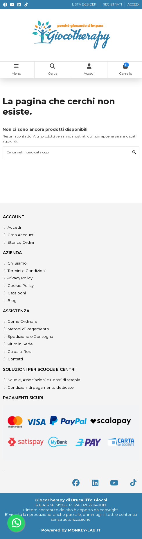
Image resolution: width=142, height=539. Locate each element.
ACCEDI (133, 4)
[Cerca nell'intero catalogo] (134, 152)
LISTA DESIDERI (85, 4)
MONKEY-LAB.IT (84, 530)
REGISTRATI (113, 4)
